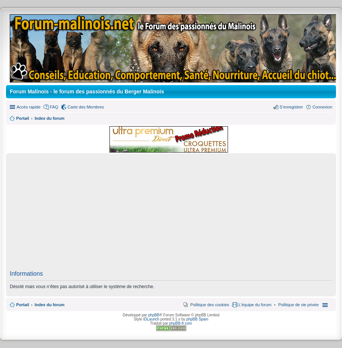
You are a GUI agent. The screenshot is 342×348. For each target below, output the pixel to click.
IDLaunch (151, 319)
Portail (22, 118)
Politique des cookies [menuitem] (209, 304)
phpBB (154, 315)
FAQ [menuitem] (54, 107)
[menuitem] (298, 304)
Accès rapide (29, 107)
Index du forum (49, 304)
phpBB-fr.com (180, 323)
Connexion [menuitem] (322, 107)
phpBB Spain (197, 319)
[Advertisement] (171, 214)
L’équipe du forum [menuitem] (255, 304)
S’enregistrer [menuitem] (291, 107)
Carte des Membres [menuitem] (86, 107)
